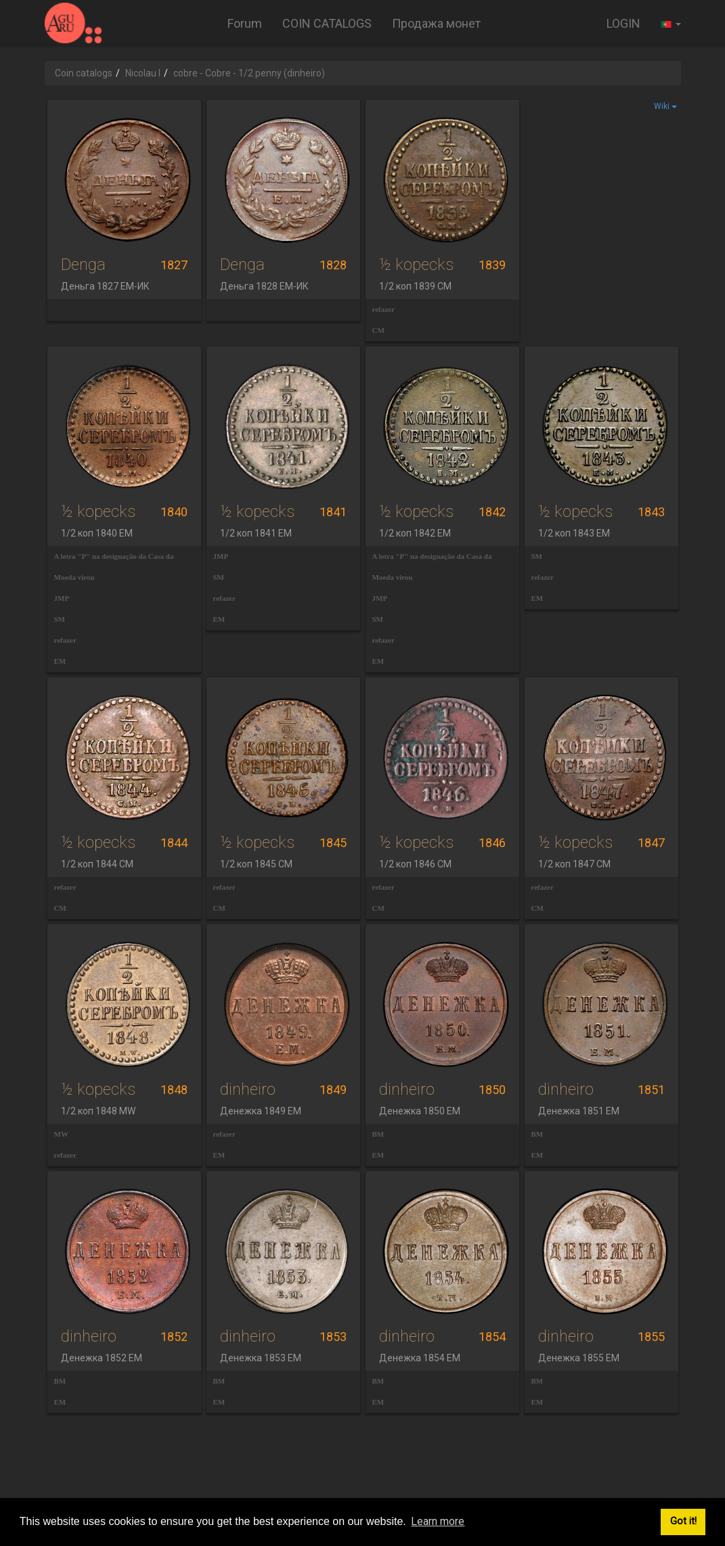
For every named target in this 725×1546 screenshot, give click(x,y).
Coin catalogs (83, 73)
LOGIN (623, 23)
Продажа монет (436, 23)
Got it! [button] (683, 1521)
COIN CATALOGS (327, 23)
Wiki (665, 106)
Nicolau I (142, 73)
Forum (244, 23)
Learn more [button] (437, 1521)
